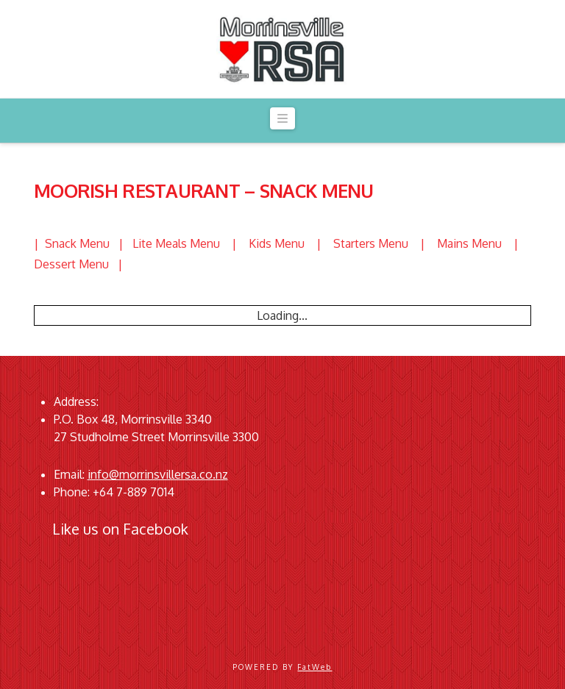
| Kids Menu (274, 243)
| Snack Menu (76, 243)
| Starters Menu (368, 243)
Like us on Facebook (120, 528)
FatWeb (314, 667)
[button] (282, 118)
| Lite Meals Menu (175, 243)
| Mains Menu (467, 243)
